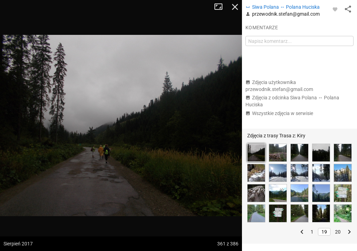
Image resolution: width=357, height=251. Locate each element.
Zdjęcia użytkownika (279, 85)
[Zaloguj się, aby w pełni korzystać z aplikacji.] (335, 9)
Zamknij (235, 7)
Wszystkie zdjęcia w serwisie (279, 113)
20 (338, 232)
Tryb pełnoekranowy (221, 7)
